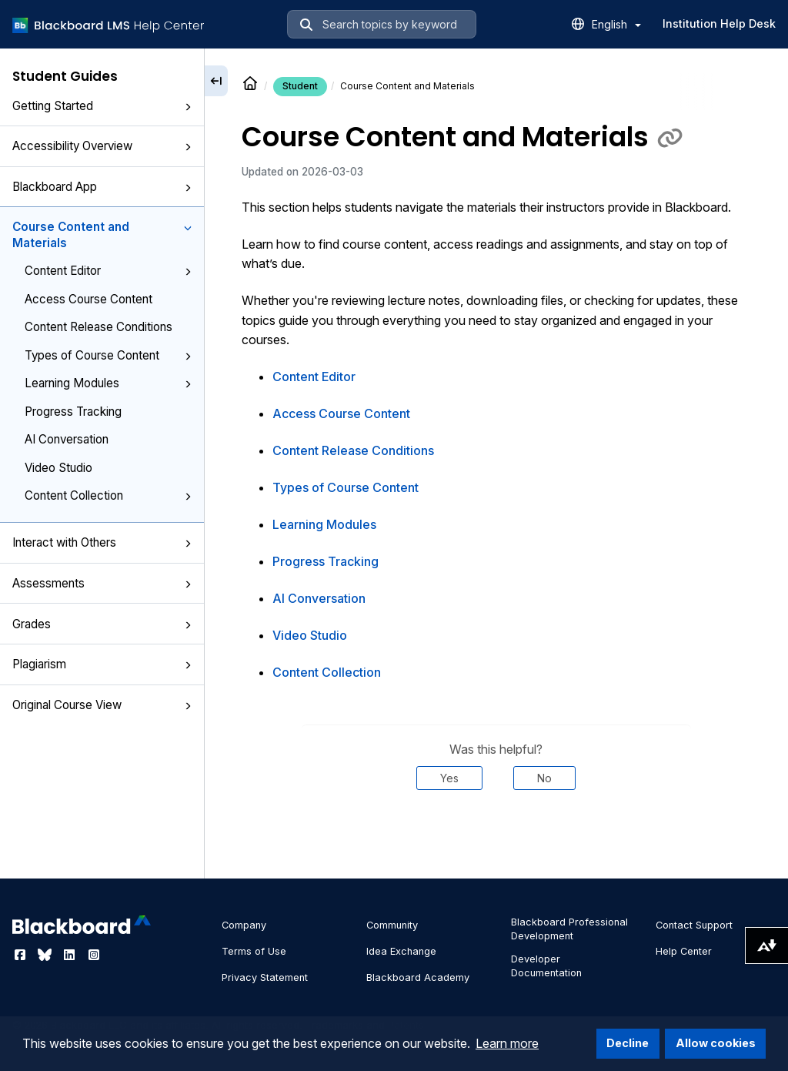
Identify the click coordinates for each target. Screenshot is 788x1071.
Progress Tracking (73, 411)
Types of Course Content (108, 355)
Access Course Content (88, 299)
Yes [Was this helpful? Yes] (449, 778)
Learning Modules (108, 383)
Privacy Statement (265, 977)
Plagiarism (102, 664)
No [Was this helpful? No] (544, 778)
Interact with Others (102, 542)
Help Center (684, 951)
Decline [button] (627, 1042)
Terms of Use (254, 951)
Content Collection (108, 495)
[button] (188, 107)
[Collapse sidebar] (216, 80)
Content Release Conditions (98, 327)
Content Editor (108, 270)
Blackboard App (102, 186)
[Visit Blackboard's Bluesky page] (46, 954)
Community (392, 925)
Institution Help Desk (719, 23)
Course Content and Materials (102, 234)
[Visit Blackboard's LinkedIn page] (71, 954)
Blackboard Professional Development (569, 929)
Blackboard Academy (417, 977)
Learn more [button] (507, 1043)
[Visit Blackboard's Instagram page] (94, 954)
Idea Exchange (401, 951)
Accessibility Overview (102, 146)
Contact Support (694, 925)
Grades (102, 624)
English (616, 24)
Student (300, 86)
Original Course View (102, 705)
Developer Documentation (546, 966)
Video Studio (58, 467)
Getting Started (102, 106)
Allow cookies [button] (716, 1042)
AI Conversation (67, 439)
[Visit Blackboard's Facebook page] (21, 954)
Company (244, 925)
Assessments (102, 583)
